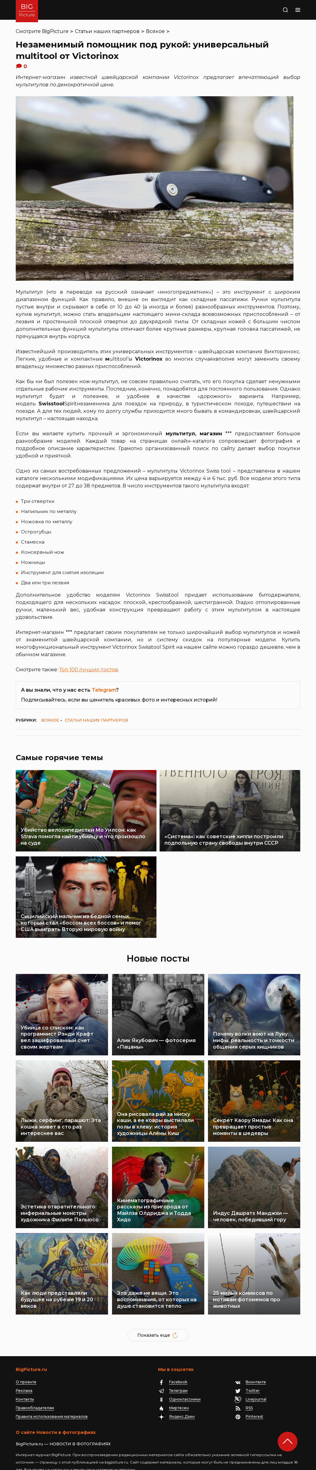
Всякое (155, 31)
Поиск (273, 10)
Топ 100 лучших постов (88, 670)
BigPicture (55, 31)
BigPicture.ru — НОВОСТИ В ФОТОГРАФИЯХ (63, 1414)
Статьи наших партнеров (107, 31)
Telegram (104, 690)
